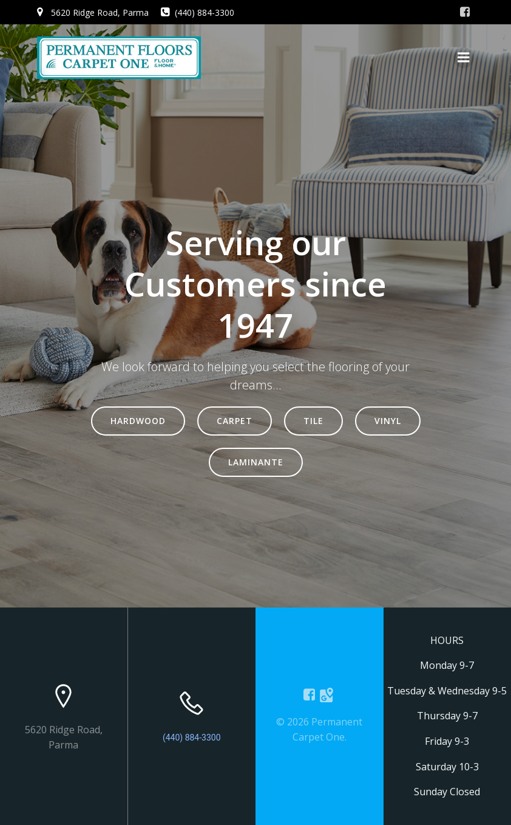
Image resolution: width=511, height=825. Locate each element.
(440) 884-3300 (192, 737)
